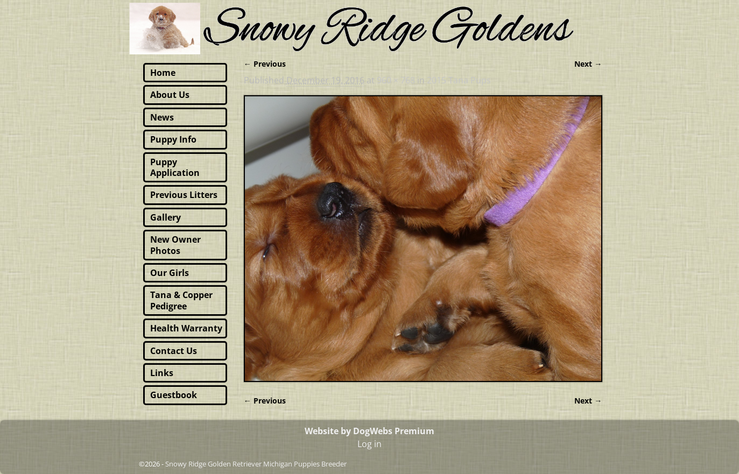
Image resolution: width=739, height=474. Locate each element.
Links (161, 373)
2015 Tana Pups (459, 80)
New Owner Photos (175, 245)
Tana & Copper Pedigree (181, 300)
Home (162, 73)
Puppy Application (175, 167)
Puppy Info (173, 139)
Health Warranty (186, 328)
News (162, 117)
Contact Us (173, 351)
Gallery (165, 217)
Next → (588, 64)
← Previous (265, 64)
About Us (169, 95)
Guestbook (173, 395)
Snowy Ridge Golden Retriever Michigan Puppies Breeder (256, 464)
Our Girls (169, 273)
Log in (369, 444)
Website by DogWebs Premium (369, 431)
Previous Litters (183, 195)
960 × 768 (396, 80)
